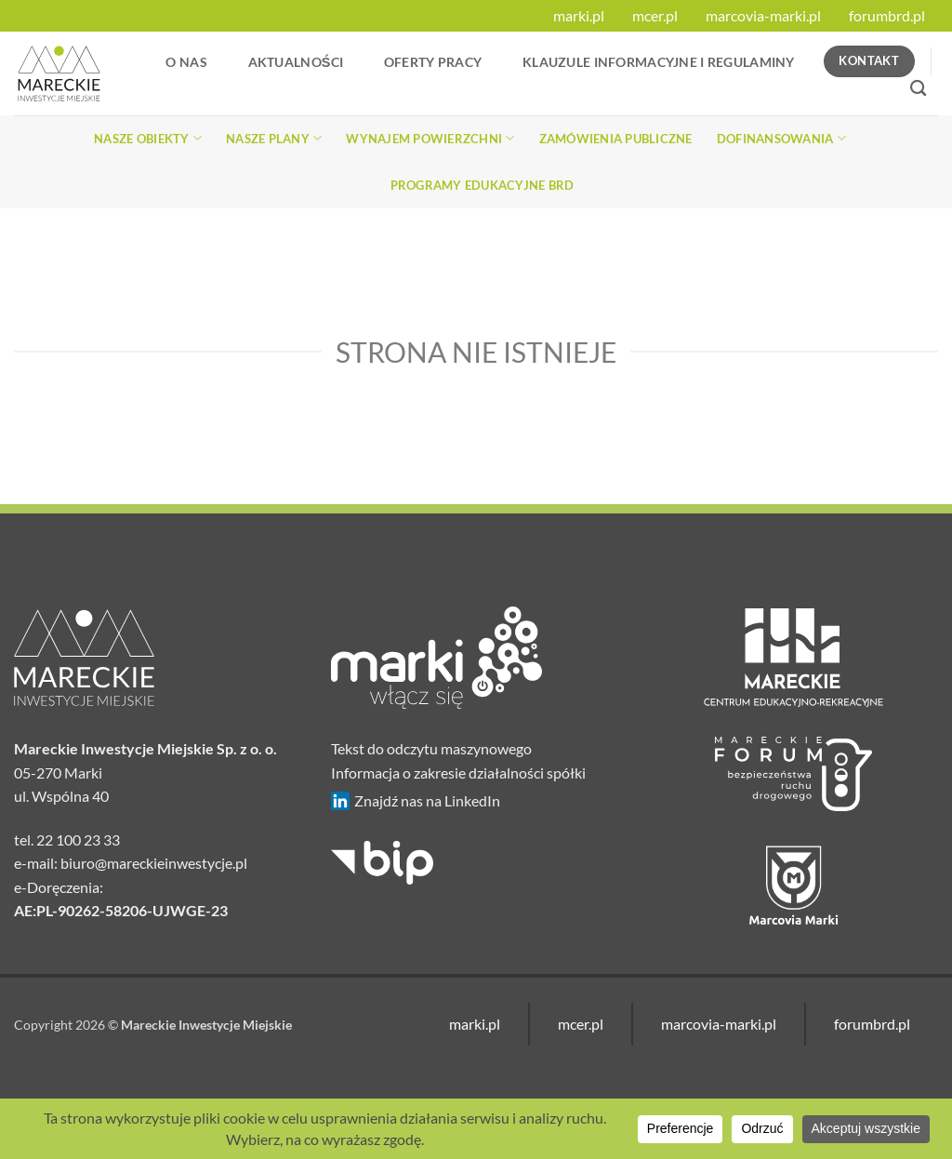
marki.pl (578, 15)
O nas (185, 62)
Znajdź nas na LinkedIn (415, 801)
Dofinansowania (781, 138)
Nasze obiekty (148, 138)
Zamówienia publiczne (616, 138)
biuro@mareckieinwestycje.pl (153, 863)
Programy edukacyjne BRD (482, 185)
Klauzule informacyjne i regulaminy (658, 62)
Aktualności (296, 62)
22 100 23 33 (78, 839)
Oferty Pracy (433, 62)
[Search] (918, 88)
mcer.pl (655, 15)
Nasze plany (274, 138)
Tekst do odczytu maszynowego (431, 748)
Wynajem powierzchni (430, 138)
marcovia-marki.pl (763, 15)
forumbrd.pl (887, 15)
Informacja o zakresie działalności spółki (458, 772)
